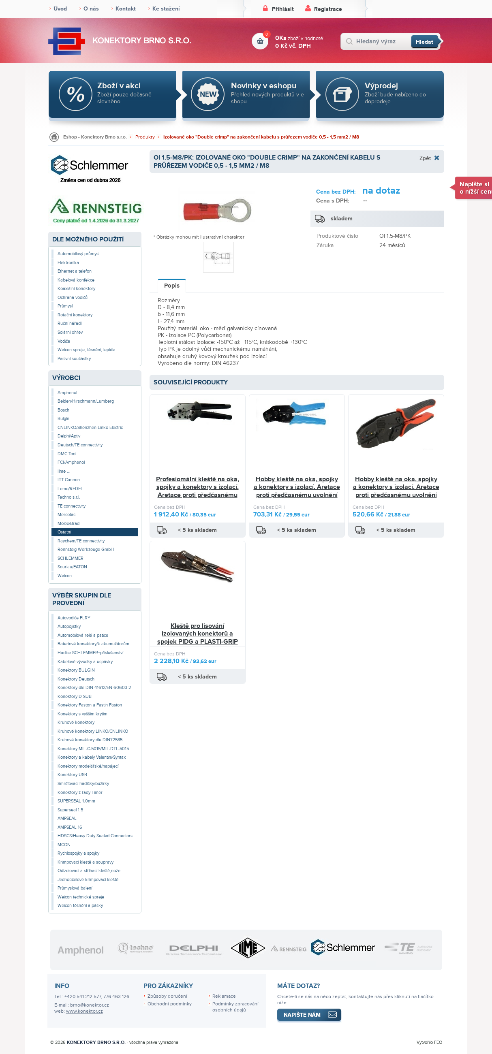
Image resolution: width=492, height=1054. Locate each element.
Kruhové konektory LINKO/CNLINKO (93, 731)
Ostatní (64, 532)
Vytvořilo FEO (429, 1042)
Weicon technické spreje (81, 897)
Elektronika (68, 262)
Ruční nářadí (69, 323)
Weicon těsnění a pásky (80, 905)
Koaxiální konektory (76, 288)
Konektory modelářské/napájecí (88, 766)
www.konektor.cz (84, 1011)
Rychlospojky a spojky (78, 853)
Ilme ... (64, 471)
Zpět (425, 158)
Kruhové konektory (76, 722)
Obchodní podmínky (170, 1004)
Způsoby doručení (167, 996)
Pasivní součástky (74, 358)
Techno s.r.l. (69, 497)
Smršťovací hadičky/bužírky (83, 783)
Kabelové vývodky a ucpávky (85, 661)
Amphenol (67, 392)
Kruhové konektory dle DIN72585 (90, 739)
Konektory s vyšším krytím (82, 714)
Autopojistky (69, 626)
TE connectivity (72, 506)
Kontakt (126, 8)
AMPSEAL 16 (70, 827)
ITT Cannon (69, 479)
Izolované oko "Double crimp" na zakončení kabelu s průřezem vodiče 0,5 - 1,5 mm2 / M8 (261, 137)
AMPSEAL (67, 818)
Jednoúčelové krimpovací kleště (88, 879)
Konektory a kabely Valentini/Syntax (92, 757)
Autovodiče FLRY (74, 618)
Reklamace (224, 996)
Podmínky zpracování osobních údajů (235, 1007)
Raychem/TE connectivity (81, 541)
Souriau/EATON (72, 567)
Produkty (145, 137)
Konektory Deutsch (76, 679)
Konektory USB (72, 774)
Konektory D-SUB (75, 696)
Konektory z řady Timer (80, 792)
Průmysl (65, 306)
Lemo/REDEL (70, 488)
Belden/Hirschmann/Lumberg (86, 401)
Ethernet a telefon (75, 271)
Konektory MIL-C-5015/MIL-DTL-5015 (93, 748)
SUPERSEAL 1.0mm (76, 801)
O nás (91, 8)
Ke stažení (166, 8)
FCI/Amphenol (71, 462)
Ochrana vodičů (73, 297)
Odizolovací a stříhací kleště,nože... (91, 870)
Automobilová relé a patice (83, 635)
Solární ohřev (70, 332)
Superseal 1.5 (70, 810)
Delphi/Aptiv (69, 436)
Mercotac (66, 514)
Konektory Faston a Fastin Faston (90, 705)
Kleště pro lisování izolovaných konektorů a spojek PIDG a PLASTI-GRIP (197, 634)
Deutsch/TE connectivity (80, 445)
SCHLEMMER (70, 558)
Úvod (60, 8)
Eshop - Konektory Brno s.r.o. (95, 137)
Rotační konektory (75, 315)
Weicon (65, 575)
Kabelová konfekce (76, 280)
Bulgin (63, 418)
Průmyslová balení (75, 888)
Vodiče (64, 341)
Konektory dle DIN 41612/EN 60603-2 (94, 687)
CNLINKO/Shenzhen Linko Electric (90, 427)
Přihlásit (283, 9)
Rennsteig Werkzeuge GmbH (86, 549)
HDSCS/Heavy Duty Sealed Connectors (95, 836)
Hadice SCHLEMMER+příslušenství (90, 652)
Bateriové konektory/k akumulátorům (93, 643)
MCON (64, 844)
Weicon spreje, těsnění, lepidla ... (89, 349)
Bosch (63, 410)
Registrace (328, 9)
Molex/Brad (68, 523)
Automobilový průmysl (78, 253)
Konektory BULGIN (76, 670)
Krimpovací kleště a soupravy (85, 862)
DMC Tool (67, 454)
